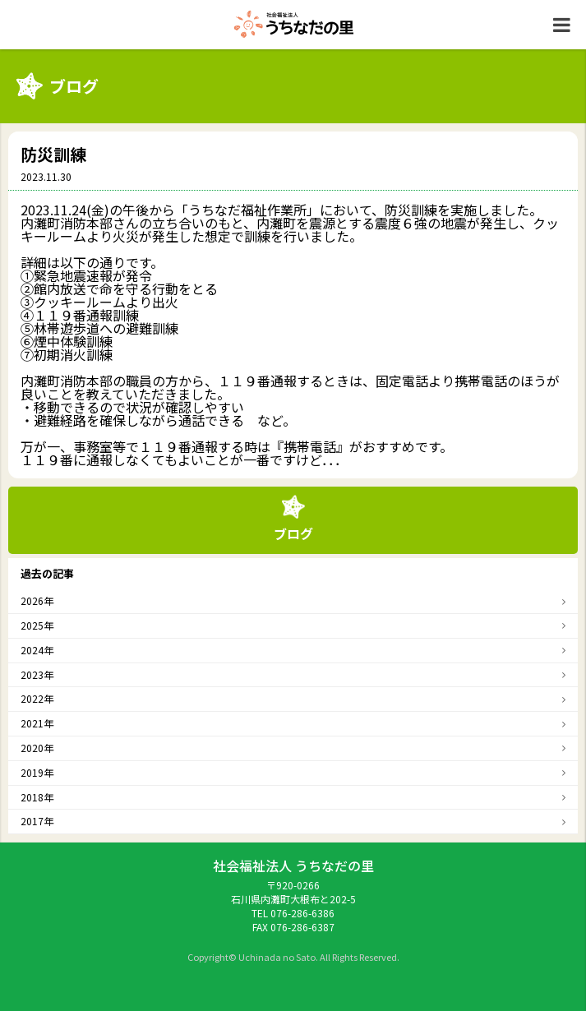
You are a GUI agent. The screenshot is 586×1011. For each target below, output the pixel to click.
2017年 (37, 821)
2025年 (37, 625)
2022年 (37, 698)
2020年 (37, 748)
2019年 (37, 772)
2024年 (37, 650)
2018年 (37, 797)
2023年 (37, 674)
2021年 (37, 723)
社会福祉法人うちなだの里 (293, 24)
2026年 (37, 600)
